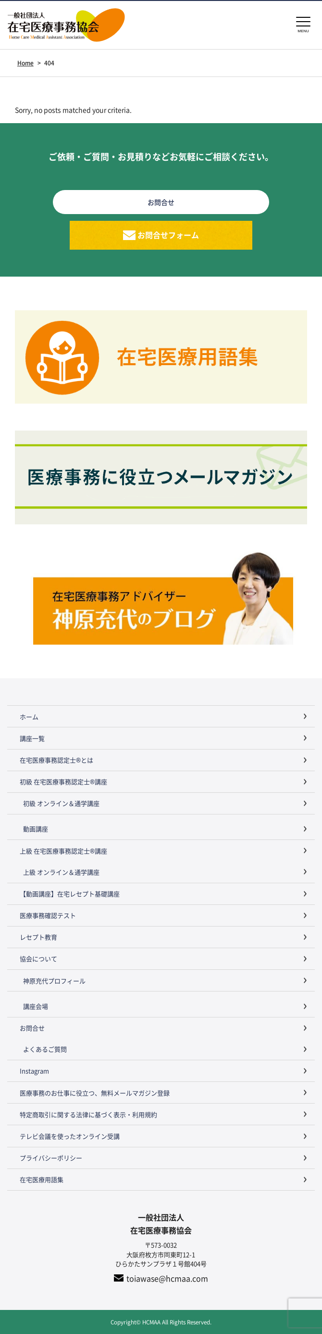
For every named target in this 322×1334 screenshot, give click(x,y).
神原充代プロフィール (54, 980)
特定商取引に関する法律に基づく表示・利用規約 (88, 1114)
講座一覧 (32, 738)
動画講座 (35, 828)
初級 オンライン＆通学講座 (61, 803)
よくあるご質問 (45, 1049)
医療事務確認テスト (48, 915)
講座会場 (35, 1006)
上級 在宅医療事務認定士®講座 (63, 850)
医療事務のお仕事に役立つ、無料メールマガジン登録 (95, 1092)
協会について (38, 958)
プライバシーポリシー (51, 1157)
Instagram (34, 1070)
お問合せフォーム (168, 235)
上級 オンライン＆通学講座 (61, 872)
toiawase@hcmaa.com (167, 1278)
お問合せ (32, 1027)
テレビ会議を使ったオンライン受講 (70, 1136)
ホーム (29, 716)
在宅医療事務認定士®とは (56, 759)
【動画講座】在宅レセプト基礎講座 (70, 893)
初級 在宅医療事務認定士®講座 (63, 781)
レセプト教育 (38, 936)
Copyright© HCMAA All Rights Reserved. (161, 1322)
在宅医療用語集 (41, 1179)
